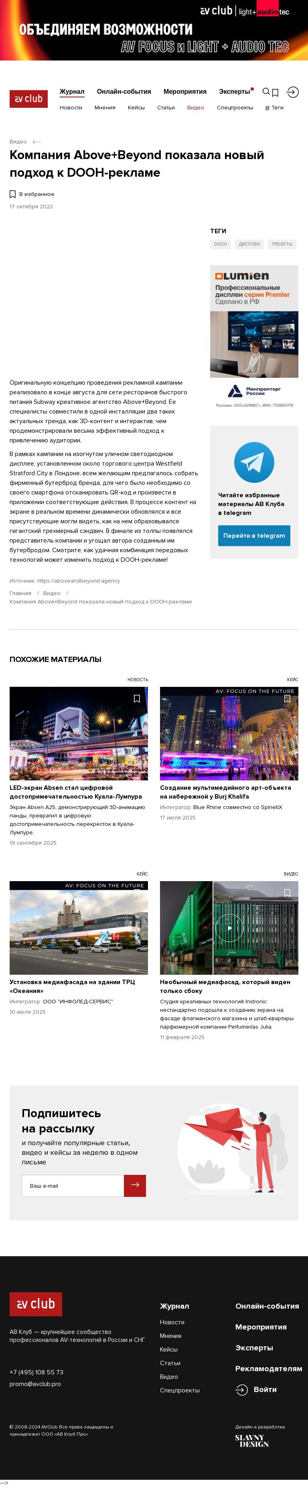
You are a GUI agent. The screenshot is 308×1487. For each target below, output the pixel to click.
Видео (196, 107)
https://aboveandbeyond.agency (78, 580)
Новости (71, 107)
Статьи (166, 107)
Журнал (72, 91)
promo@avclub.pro (35, 1384)
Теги (274, 107)
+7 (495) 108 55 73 (36, 1372)
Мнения (105, 107)
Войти (265, 1390)
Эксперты (234, 91)
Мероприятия (185, 91)
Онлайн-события (124, 91)
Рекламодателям (268, 1369)
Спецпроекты (235, 107)
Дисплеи (249, 244)
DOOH (220, 244)
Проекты (282, 244)
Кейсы (136, 107)
